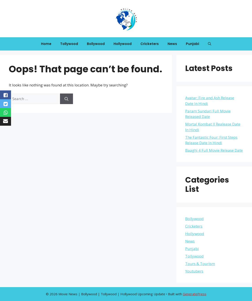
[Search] (66, 98)
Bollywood (96, 43)
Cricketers (149, 43)
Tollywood (69, 43)
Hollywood (123, 43)
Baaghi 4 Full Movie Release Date (214, 150)
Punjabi (192, 43)
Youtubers (194, 271)
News (172, 43)
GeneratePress (194, 294)
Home (46, 43)
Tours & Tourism (200, 263)
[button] (209, 43)
